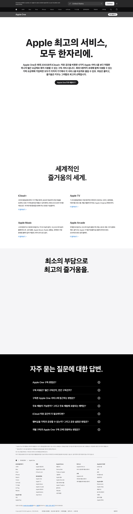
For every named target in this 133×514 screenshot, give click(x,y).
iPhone (18, 474)
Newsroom (100, 484)
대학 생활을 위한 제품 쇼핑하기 (83, 481)
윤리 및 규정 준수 (100, 492)
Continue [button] (110, 3)
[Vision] (59, 9)
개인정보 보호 (100, 474)
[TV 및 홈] (77, 9)
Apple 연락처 (100, 500)
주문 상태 (58, 490)
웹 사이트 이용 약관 (55, 511)
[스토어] (22, 9)
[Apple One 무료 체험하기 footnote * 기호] (66, 82)
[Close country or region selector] (117, 4)
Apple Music (39, 484)
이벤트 (98, 495)
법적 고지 (70, 511)
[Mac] (30, 9)
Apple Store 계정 (40, 469)
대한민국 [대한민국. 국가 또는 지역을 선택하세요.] (115, 511)
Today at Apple (60, 472)
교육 (98, 469)
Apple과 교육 (80, 476)
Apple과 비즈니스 (81, 466)
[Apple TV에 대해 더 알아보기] (93, 206)
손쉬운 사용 (99, 466)
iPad (17, 472)
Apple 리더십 (100, 487)
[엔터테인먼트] (86, 9)
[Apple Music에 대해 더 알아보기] (41, 236)
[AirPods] (68, 9)
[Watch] (52, 9)
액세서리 (17, 490)
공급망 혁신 (99, 477)
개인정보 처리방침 (45, 511)
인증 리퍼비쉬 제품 (60, 482)
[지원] (104, 9)
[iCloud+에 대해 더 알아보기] (41, 209)
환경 (98, 472)
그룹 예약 (58, 474)
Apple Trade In (60, 485)
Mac (17, 469)
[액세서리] (96, 9)
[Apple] (16, 9)
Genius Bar (59, 469)
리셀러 (37, 505)
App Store (39, 495)
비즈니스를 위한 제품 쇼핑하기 (83, 469)
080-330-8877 (50, 505)
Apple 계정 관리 (39, 466)
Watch (17, 477)
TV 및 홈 (18, 485)
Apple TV (38, 481)
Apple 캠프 (59, 477)
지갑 (16, 497)
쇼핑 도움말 (58, 493)
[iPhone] (44, 9)
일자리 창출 (99, 497)
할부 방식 (58, 488)
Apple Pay (18, 500)
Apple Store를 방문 (28, 505)
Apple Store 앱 (60, 480)
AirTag (17, 488)
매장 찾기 (58, 466)
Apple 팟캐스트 (39, 489)
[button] (86, 3)
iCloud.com (39, 472)
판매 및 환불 (63, 511)
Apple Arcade (40, 487)
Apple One (21, 14)
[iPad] (36, 9)
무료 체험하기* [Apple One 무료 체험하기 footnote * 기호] (112, 14)
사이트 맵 (76, 511)
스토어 (17, 466)
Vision (17, 480)
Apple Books (39, 492)
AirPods (18, 482)
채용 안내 (99, 489)
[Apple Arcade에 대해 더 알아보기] (93, 236)
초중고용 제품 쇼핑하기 (81, 479)
